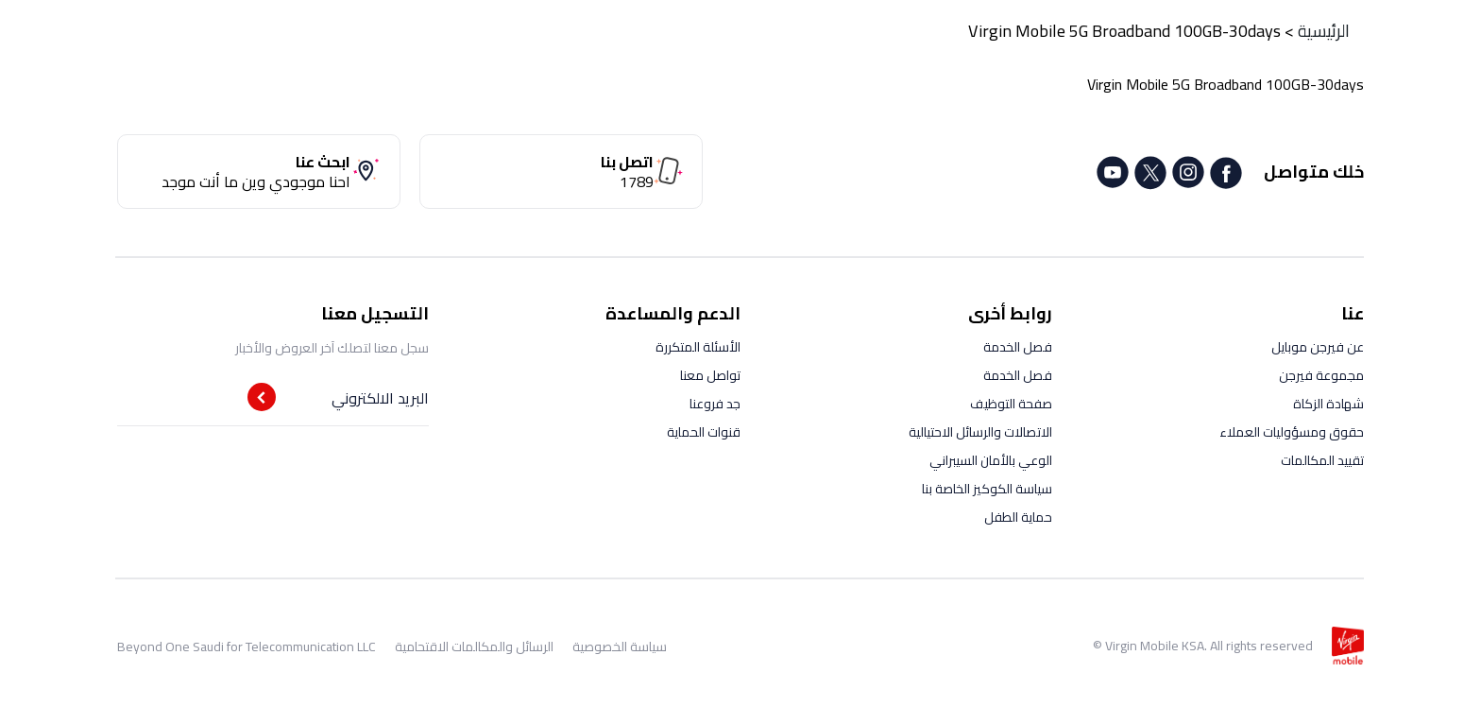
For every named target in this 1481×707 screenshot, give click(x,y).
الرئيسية (1324, 30)
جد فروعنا (714, 403)
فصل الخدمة (1017, 347)
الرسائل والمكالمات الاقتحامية (474, 646)
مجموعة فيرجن (1321, 375)
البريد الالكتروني (380, 397)
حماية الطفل (1018, 517)
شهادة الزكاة (1328, 403)
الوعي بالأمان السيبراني (990, 460)
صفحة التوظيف (1011, 403)
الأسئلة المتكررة (697, 347)
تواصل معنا (710, 375)
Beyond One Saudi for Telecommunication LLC (246, 646)
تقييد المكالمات (1322, 460)
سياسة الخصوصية (619, 646)
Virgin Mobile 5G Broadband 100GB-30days (1124, 30)
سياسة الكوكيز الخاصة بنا (987, 488)
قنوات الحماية (703, 432)
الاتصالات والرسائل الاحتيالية (980, 432)
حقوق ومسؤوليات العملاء (1291, 432)
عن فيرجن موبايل (1317, 347)
